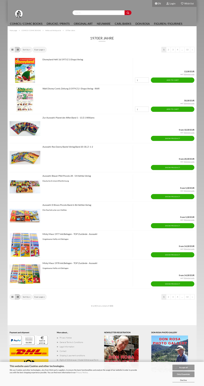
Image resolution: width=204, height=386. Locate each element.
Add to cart (173, 80)
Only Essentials (183, 374)
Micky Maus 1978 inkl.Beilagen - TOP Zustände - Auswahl (69, 263)
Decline (183, 380)
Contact (63, 351)
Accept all (183, 367)
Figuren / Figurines (168, 23)
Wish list (187, 3)
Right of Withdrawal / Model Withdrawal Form (79, 360)
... (182, 49)
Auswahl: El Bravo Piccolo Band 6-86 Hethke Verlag (66, 205)
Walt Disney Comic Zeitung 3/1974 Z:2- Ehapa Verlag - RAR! (71, 88)
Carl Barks (123, 23)
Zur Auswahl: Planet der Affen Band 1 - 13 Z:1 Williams (68, 117)
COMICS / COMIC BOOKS (26, 23)
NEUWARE (104, 23)
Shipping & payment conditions (72, 355)
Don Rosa (142, 23)
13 (187, 49)
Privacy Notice (82, 372)
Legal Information (67, 346)
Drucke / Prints (58, 23)
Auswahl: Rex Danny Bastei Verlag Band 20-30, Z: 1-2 (67, 146)
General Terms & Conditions (71, 342)
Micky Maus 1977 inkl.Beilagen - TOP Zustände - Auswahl (69, 234)
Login (170, 3)
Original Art (83, 23)
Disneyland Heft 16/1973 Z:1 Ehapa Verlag (62, 59)
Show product (172, 138)
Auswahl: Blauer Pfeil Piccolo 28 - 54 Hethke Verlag (66, 175)
